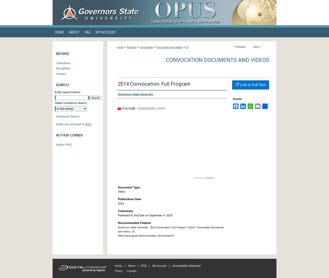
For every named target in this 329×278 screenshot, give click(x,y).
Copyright (131, 271)
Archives (131, 47)
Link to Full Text (250, 85)
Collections (63, 63)
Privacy (118, 271)
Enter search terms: (68, 92)
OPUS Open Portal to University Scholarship (210, 12)
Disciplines (63, 68)
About (131, 265)
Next (256, 46)
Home (120, 47)
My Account (159, 265)
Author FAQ (64, 144)
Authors (61, 74)
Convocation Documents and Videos (217, 60)
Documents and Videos (170, 47)
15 (187, 47)
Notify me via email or (73, 124)
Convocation (147, 47)
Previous (241, 46)
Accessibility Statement (186, 265)
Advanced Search (68, 116)
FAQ (143, 265)
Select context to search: (71, 103)
